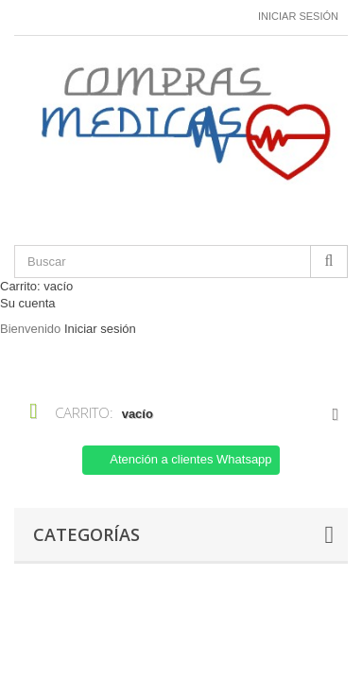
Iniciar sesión (298, 16)
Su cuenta (28, 303)
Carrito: (36, 286)
